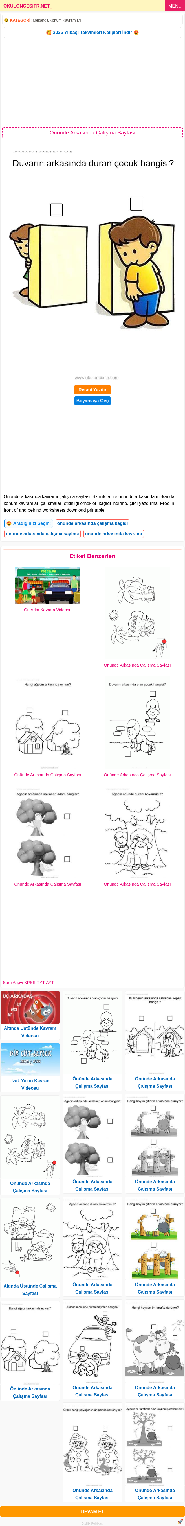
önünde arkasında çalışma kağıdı (92, 523)
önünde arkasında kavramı (113, 533)
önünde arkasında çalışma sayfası (42, 533)
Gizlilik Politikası (93, 1523)
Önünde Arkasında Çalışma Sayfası (137, 665)
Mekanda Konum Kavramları (57, 20)
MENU (175, 6)
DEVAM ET (92, 1511)
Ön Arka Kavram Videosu (47, 609)
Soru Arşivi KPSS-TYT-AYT (28, 982)
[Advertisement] (92, 82)
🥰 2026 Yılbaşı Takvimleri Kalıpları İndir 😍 (92, 32)
